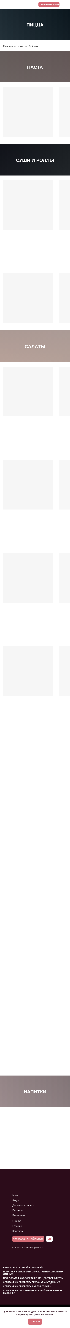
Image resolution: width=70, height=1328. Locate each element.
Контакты (17, 1231)
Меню (20, 46)
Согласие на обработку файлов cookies (27, 1286)
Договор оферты (53, 1278)
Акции (15, 1200)
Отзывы (17, 1226)
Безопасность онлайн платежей (23, 1267)
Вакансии (18, 1210)
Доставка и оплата (23, 1205)
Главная (8, 46)
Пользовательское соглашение (22, 1278)
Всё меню (34, 46)
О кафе (16, 1221)
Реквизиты (18, 1215)
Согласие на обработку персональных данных (31, 1282)
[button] (28, 1239)
